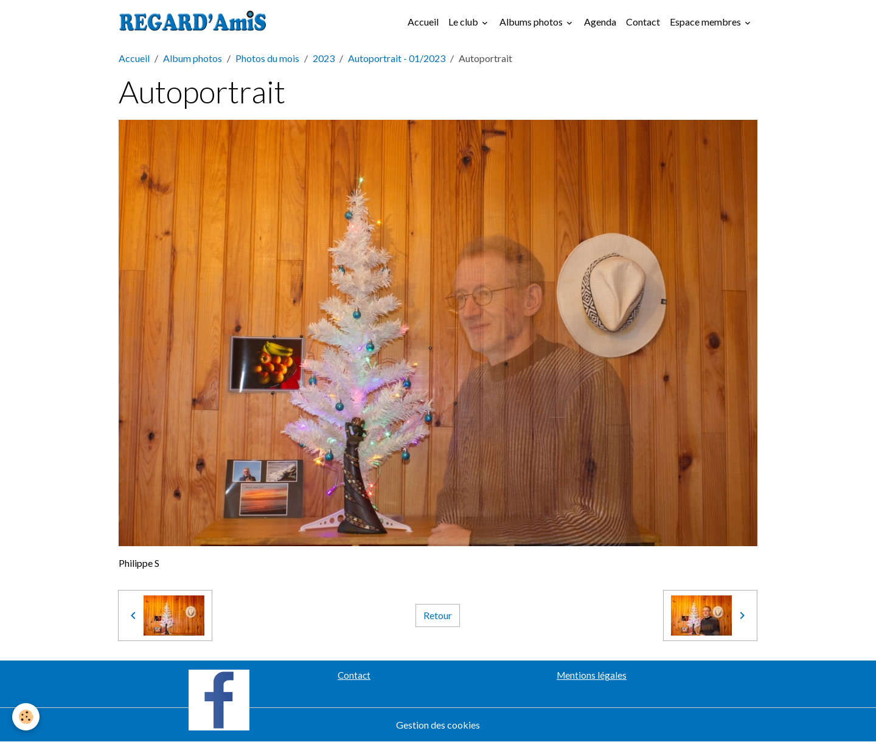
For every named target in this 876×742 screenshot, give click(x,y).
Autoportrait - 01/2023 (396, 58)
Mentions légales (592, 675)
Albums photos (532, 21)
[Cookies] (26, 716)
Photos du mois (267, 58)
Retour (437, 615)
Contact (643, 21)
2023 (324, 58)
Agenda (600, 21)
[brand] (195, 22)
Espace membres (706, 21)
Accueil (423, 21)
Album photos (192, 58)
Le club (464, 21)
